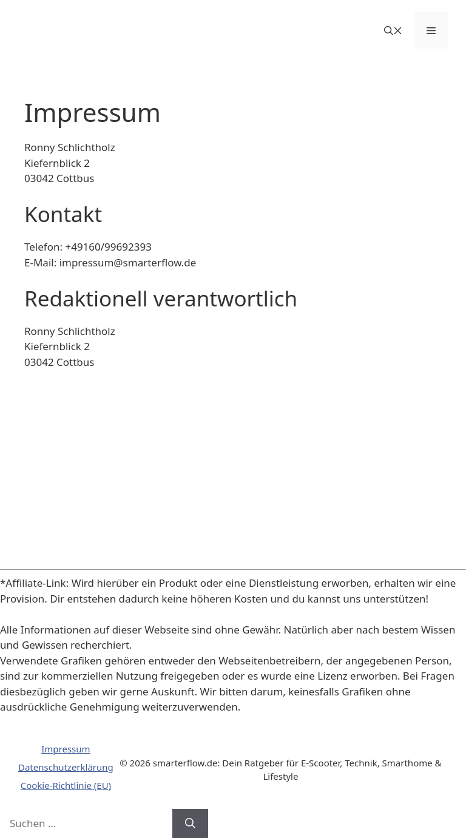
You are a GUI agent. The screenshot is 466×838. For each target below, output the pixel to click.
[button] (393, 30)
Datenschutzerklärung (65, 767)
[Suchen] (190, 823)
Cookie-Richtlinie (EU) (66, 785)
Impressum (65, 749)
